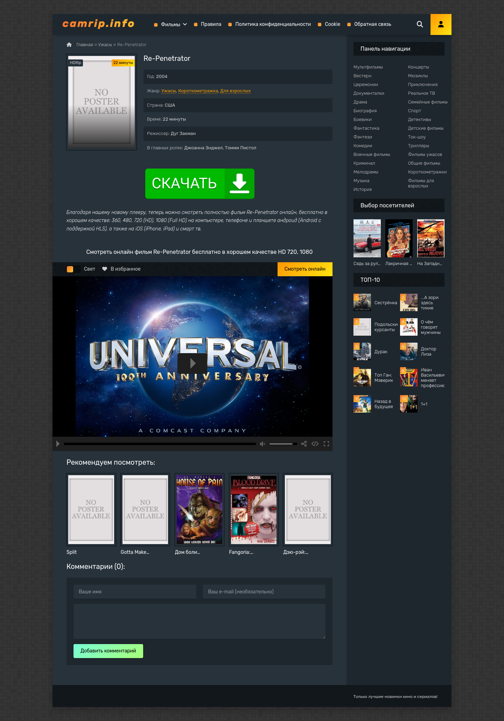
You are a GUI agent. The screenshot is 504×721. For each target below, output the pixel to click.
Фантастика (366, 128)
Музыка (362, 180)
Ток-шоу (417, 137)
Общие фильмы (424, 163)
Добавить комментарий (108, 651)
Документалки (369, 93)
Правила (211, 24)
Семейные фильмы (428, 102)
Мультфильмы (368, 67)
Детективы (419, 119)
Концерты (418, 67)
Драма (360, 102)
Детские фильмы (425, 128)
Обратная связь (372, 24)
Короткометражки (427, 171)
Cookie (332, 24)
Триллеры (418, 145)
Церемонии (366, 84)
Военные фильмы (372, 154)
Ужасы (168, 90)
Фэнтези (363, 137)
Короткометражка (198, 90)
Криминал (364, 163)
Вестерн (362, 75)
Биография (365, 110)
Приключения (423, 84)
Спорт (414, 110)
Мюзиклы (418, 75)
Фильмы (170, 25)
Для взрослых (235, 90)
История (363, 189)
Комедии (363, 145)
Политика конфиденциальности (273, 24)
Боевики (363, 119)
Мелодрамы (366, 171)
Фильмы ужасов (425, 154)
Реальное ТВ (421, 93)
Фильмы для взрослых (421, 183)
